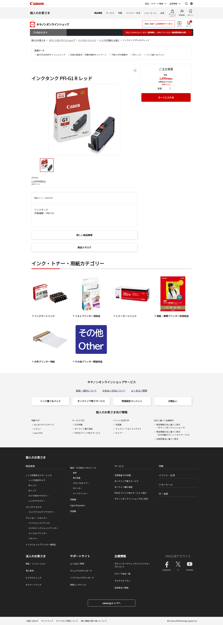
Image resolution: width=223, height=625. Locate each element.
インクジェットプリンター (40, 523)
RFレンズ (136, 54)
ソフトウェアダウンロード (82, 577)
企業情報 (120, 556)
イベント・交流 (133, 12)
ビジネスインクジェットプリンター (43, 528)
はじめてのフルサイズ (44, 424)
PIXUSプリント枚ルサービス (87, 432)
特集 (120, 12)
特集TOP (35, 420)
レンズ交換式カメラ (37, 480)
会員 (162, 12)
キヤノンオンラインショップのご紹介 (131, 498)
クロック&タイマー (81, 483)
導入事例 (30, 570)
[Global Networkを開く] (191, 3)
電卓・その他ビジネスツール (83, 467)
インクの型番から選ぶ (109, 40)
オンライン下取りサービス (91, 401)
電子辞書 (76, 477)
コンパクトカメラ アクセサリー (42, 512)
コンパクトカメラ (34, 506)
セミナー (119, 432)
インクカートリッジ (87, 40)
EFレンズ (32, 490)
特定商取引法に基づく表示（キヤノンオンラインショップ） (171, 426)
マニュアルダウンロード (81, 570)
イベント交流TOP (121, 420)
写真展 (118, 424)
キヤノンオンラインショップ (62, 40)
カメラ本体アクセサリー (39, 495)
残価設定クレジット (132, 401)
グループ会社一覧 (122, 573)
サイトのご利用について (67, 620)
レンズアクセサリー (37, 500)
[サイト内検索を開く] (186, 3)
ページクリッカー (80, 493)
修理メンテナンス (78, 584)
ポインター (77, 488)
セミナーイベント (34, 584)
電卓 (75, 472)
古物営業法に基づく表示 (167, 438)
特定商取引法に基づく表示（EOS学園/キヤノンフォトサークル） (173, 433)
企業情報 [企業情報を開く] (173, 3)
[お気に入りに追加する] (135, 70)
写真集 (73, 511)
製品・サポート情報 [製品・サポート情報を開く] (154, 3)
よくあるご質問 (139, 390)
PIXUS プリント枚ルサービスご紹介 (130, 492)
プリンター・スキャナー (37, 518)
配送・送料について (86, 390)
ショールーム (150, 12)
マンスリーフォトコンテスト (128, 428)
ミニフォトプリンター (38, 533)
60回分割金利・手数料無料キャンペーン (88, 54)
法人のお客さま (36, 556)
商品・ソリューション (36, 563)
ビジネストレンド (34, 577)
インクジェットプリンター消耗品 (41, 544)
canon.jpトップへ (111, 603)
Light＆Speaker (77, 505)
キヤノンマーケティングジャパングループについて (132, 565)
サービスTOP (78, 420)
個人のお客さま (40, 13)
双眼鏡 (73, 499)
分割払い (172, 401)
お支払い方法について (113, 390)
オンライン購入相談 (84, 428)
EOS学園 (78, 424)
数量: (160, 88)
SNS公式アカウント (178, 556)
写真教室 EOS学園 (122, 475)
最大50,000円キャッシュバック (51, 54)
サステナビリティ (122, 580)
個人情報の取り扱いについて (94, 620)
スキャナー (33, 538)
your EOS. (38, 432)
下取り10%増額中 (119, 54)
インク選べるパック (155, 54)
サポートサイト (80, 556)
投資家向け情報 (121, 587)
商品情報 (98, 12)
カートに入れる (166, 97)
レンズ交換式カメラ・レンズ (39, 475)
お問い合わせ (32, 620)
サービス (110, 12)
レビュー (38, 428)
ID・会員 (163, 493)
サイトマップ (47, 620)
